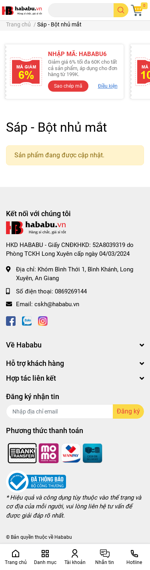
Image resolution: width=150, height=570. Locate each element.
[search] (121, 10)
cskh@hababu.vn (56, 304)
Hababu (63, 537)
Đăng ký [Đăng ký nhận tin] (128, 411)
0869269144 (71, 291)
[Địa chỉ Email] (75, 411)
